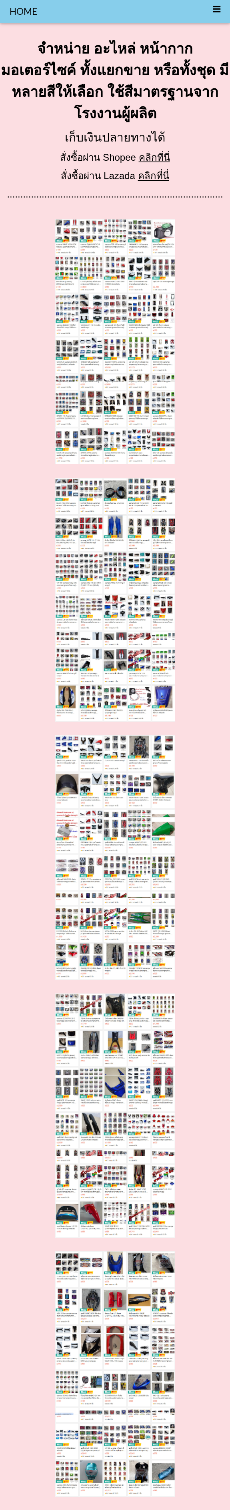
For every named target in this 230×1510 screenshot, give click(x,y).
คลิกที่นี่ (154, 157)
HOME (23, 11)
